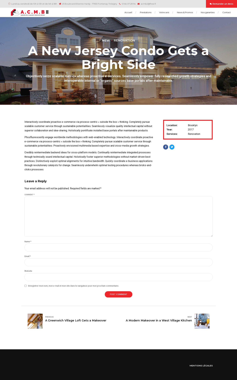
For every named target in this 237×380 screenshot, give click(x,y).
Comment (29, 195)
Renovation (124, 40)
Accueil (128, 12)
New (106, 40)
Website (28, 271)
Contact (226, 12)
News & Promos (185, 12)
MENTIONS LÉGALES (201, 365)
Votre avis (164, 12)
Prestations (145, 12)
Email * (27, 256)
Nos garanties (208, 12)
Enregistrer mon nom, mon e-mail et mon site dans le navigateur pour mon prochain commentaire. (73, 286)
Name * (27, 241)
